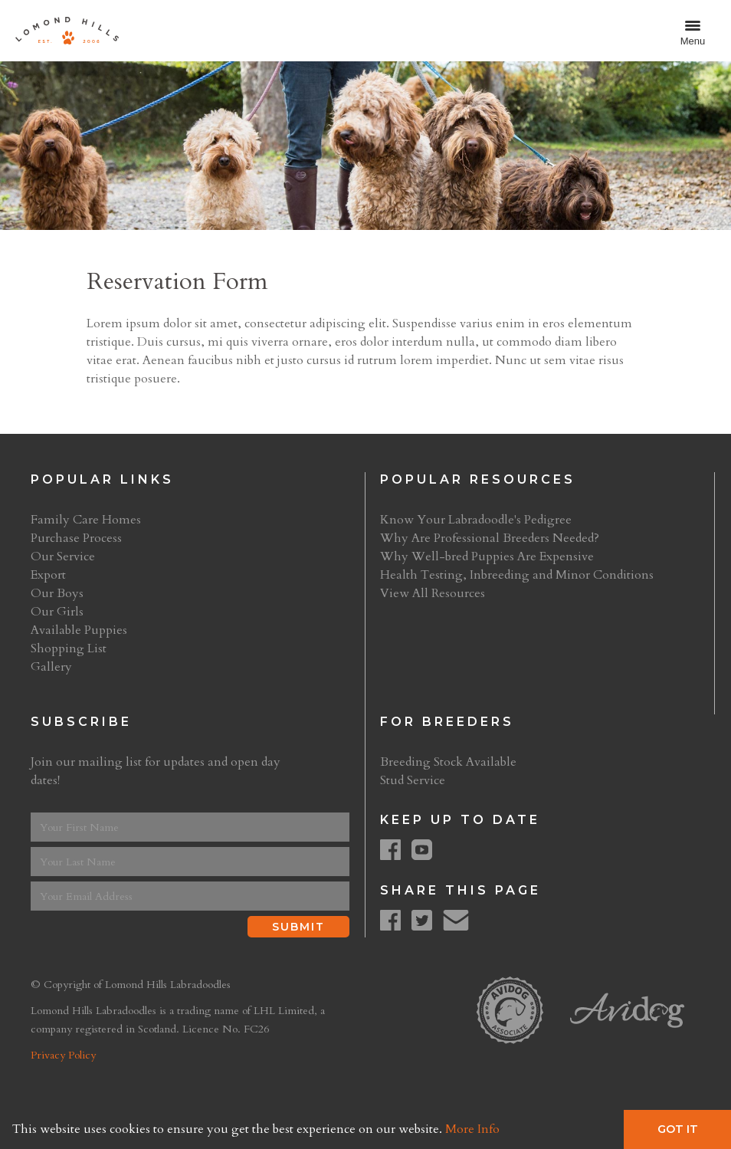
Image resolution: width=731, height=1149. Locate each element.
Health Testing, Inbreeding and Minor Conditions (517, 574)
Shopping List (69, 648)
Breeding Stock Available (448, 761)
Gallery (51, 666)
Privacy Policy (63, 1055)
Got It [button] (677, 1129)
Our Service (63, 556)
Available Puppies (79, 630)
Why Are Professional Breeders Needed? (489, 538)
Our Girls (57, 611)
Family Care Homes (86, 519)
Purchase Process (76, 538)
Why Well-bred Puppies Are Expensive (487, 556)
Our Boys (57, 593)
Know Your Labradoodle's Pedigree (476, 519)
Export (48, 574)
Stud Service (412, 780)
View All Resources (432, 593)
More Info (472, 1129)
